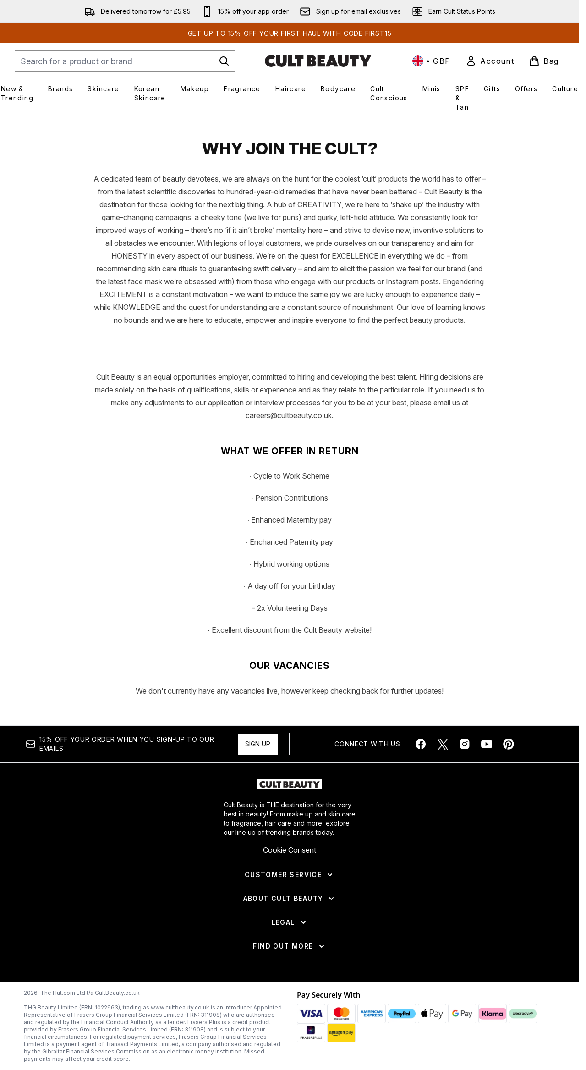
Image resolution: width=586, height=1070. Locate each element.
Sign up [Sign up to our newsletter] (257, 797)
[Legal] (290, 975)
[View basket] (543, 61)
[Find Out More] (289, 999)
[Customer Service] (289, 927)
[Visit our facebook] (421, 797)
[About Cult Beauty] (289, 951)
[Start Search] (224, 61)
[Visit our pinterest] (509, 797)
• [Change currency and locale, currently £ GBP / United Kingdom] (431, 60)
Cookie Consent (289, 903)
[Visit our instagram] (465, 797)
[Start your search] (125, 61)
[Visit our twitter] (443, 797)
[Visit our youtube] (487, 797)
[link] (490, 61)
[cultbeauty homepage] (318, 61)
